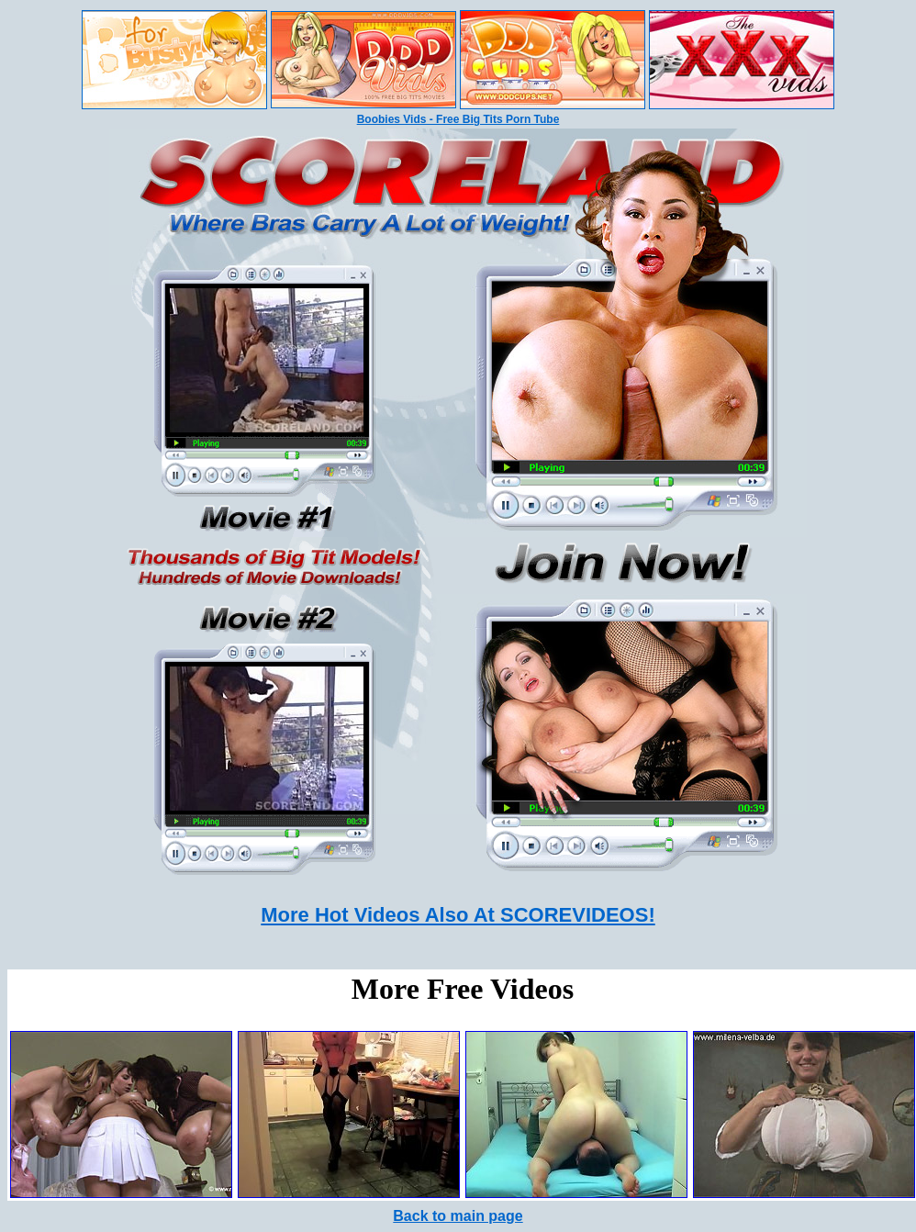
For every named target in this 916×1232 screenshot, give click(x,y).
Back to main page (457, 1216)
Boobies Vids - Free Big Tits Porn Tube (458, 119)
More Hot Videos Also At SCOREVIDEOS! (457, 914)
